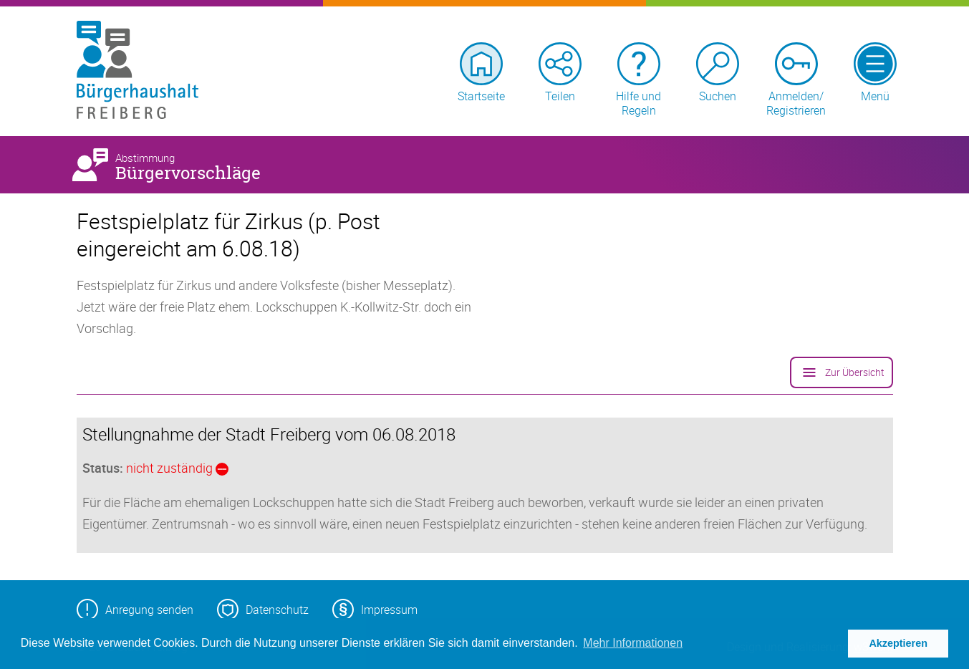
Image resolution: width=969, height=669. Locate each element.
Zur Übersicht (841, 372)
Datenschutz (263, 609)
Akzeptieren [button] (898, 643)
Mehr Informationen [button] (633, 643)
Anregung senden (135, 609)
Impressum (375, 609)
